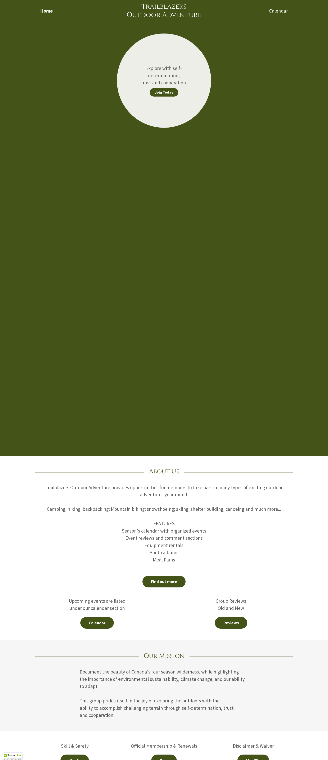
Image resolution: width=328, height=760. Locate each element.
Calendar (97, 622)
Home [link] (46, 10)
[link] (164, 15)
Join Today (164, 92)
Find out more (164, 581)
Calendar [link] (278, 11)
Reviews (231, 622)
